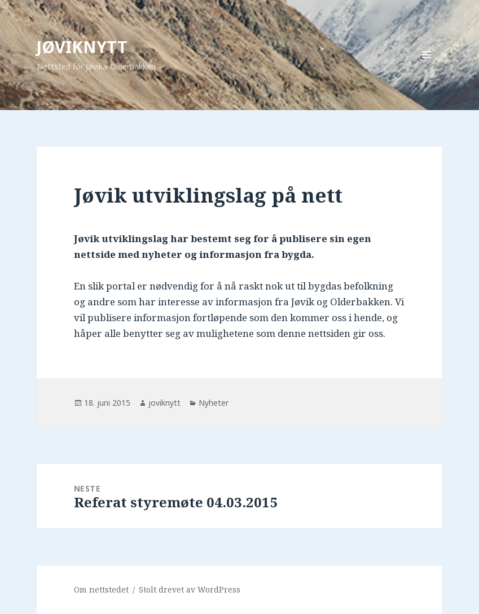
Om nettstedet (101, 589)
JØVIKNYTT (82, 47)
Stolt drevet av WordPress (189, 589)
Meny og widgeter (426, 70)
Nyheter (213, 402)
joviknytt (164, 402)
